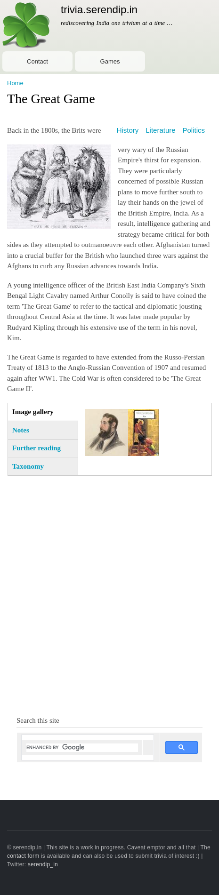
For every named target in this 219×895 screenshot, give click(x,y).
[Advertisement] (109, 592)
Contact (37, 61)
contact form (23, 856)
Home (15, 83)
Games (110, 61)
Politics (194, 130)
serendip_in (43, 864)
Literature (160, 130)
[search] (82, 747)
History (128, 130)
